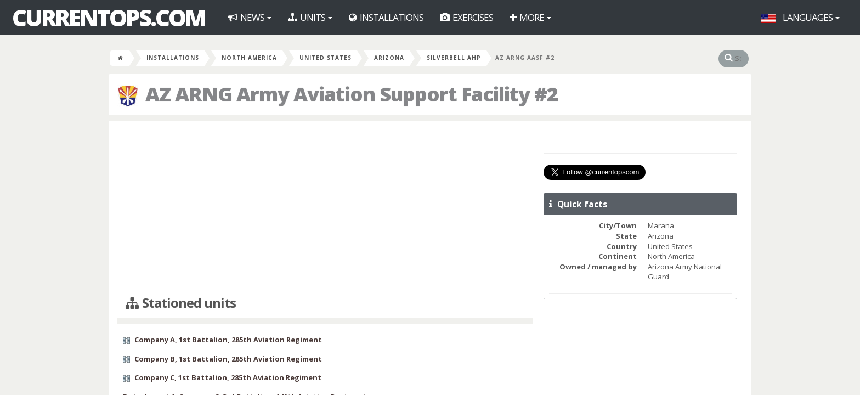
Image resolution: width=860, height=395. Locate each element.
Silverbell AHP (454, 57)
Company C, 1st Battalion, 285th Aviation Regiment (227, 377)
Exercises (466, 17)
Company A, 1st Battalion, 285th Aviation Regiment (228, 340)
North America (249, 57)
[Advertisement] (325, 208)
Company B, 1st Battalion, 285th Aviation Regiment (228, 359)
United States (325, 57)
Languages (800, 17)
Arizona (389, 57)
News (249, 17)
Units (310, 17)
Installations (386, 17)
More (530, 17)
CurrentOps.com (108, 17)
